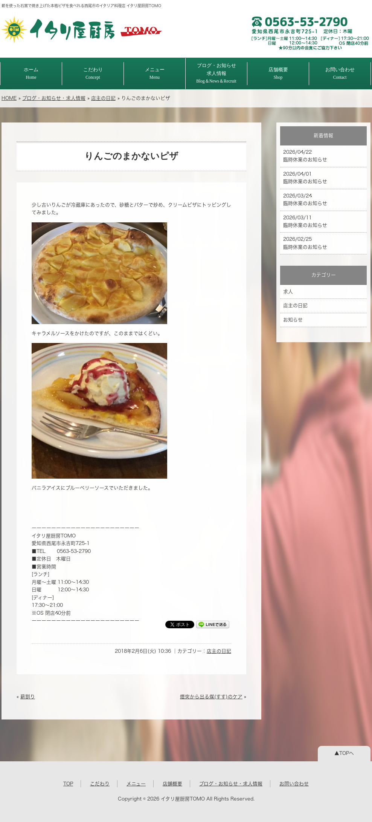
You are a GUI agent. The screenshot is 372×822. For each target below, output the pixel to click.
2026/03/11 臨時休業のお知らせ (305, 221)
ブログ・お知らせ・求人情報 (53, 98)
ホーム (31, 73)
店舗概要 (278, 73)
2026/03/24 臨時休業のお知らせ (305, 199)
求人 (288, 291)
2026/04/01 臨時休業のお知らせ (305, 177)
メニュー (155, 73)
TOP (68, 783)
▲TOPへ (344, 753)
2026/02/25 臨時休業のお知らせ (305, 243)
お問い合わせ (340, 73)
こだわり (93, 73)
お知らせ (293, 319)
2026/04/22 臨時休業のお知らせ (305, 156)
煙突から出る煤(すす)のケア (211, 696)
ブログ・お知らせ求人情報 (216, 73)
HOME (9, 98)
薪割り (27, 696)
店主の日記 (103, 98)
